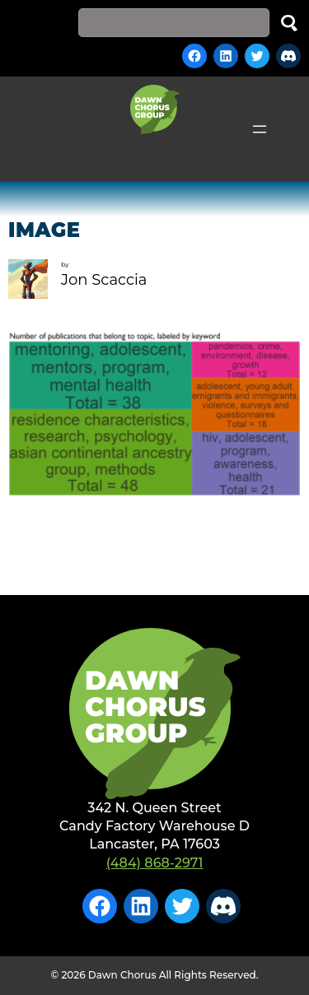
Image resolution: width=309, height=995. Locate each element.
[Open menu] (259, 129)
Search (289, 22)
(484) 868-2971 (155, 863)
